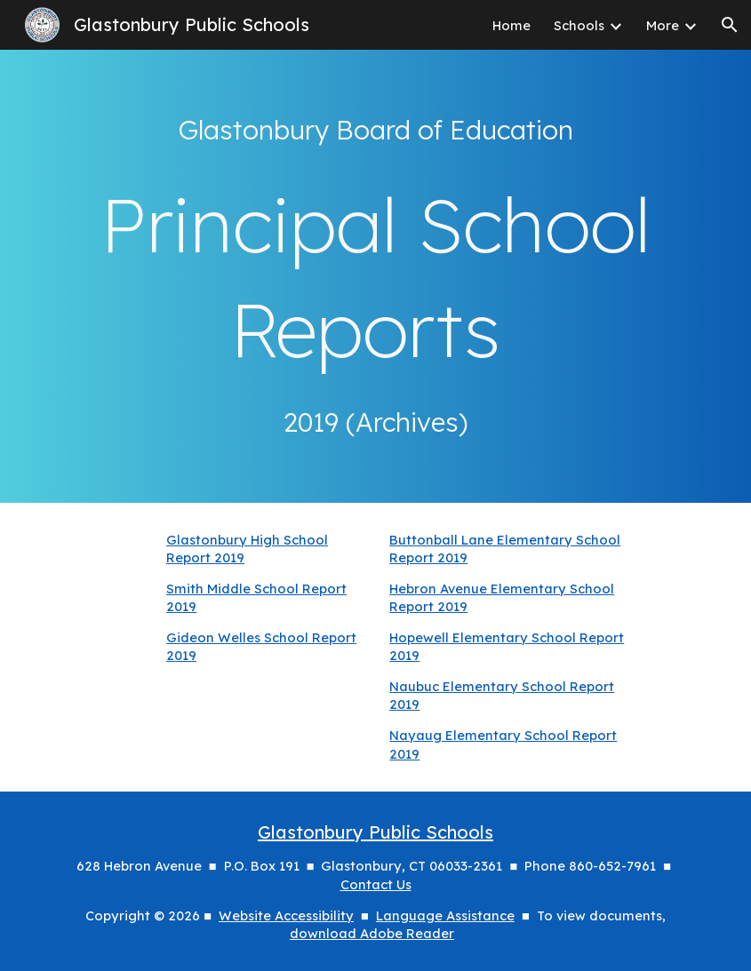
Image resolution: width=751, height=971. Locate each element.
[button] (729, 25)
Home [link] (511, 25)
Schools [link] (579, 25)
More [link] (662, 25)
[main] (375, 129)
